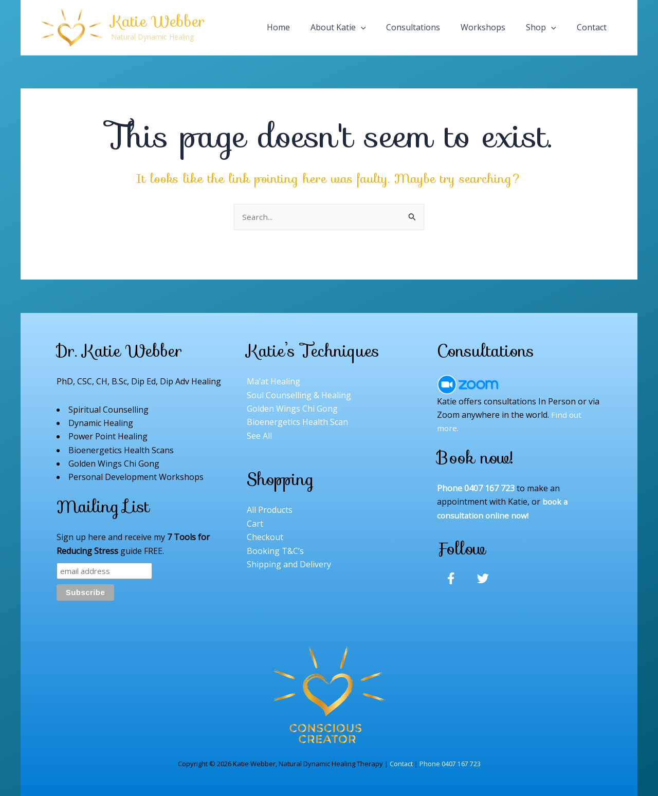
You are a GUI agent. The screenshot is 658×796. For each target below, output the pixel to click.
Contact (401, 763)
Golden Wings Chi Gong (292, 408)
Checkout (265, 537)
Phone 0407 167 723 (450, 763)
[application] (409, 27)
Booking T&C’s (275, 551)
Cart (255, 523)
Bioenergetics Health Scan (297, 422)
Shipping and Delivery (289, 564)
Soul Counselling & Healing (299, 395)
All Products (270, 510)
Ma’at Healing (273, 381)
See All (259, 435)
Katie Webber (158, 21)
